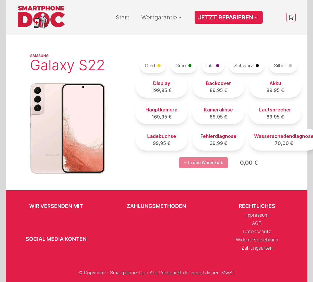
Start (123, 17)
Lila (212, 66)
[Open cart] (291, 17)
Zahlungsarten (257, 248)
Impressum (257, 215)
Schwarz (246, 66)
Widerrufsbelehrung (257, 240)
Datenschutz (257, 231)
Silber (283, 66)
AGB (257, 223)
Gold (153, 66)
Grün (183, 66)
